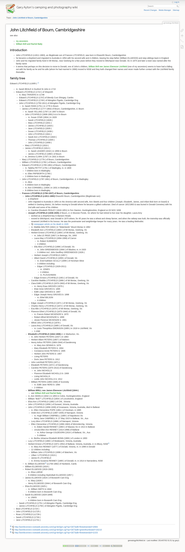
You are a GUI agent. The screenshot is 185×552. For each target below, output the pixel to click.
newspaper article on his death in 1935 (51, 224)
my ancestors (22, 41)
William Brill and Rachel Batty (29, 44)
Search (177, 6)
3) (45, 463)
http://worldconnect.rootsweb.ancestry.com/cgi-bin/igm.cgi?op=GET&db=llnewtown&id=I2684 (56, 527)
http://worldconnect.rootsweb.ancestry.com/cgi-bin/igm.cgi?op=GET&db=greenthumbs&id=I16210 (58, 530)
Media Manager (165, 10)
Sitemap (176, 10)
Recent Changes (150, 10)
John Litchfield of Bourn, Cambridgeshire (30, 18)
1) (38, 83)
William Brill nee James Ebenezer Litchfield (107, 66)
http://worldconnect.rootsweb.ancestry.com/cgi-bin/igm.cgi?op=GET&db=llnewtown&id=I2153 (56, 532)
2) (108, 443)
